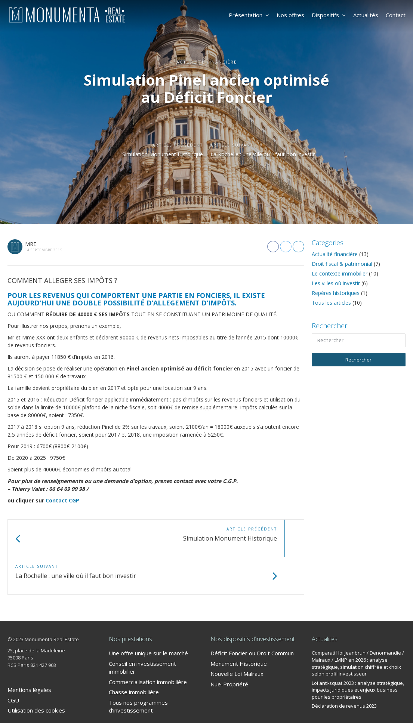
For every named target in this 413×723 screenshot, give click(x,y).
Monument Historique (238, 626)
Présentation (249, 15)
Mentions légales (29, 652)
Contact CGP (62, 500)
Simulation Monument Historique (153, 155)
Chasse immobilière (134, 654)
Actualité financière (335, 254)
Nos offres (290, 15)
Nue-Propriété (229, 646)
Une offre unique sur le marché (148, 615)
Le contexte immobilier (339, 273)
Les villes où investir (336, 283)
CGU (13, 663)
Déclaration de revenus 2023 (344, 668)
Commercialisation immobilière (148, 644)
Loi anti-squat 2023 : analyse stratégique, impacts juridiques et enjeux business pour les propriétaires (358, 652)
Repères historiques (336, 292)
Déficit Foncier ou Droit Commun (252, 615)
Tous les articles (331, 302)
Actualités (365, 15)
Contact (396, 15)
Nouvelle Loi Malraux (236, 636)
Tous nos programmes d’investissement (138, 669)
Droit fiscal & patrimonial (342, 263)
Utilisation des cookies (36, 673)
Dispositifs (329, 15)
